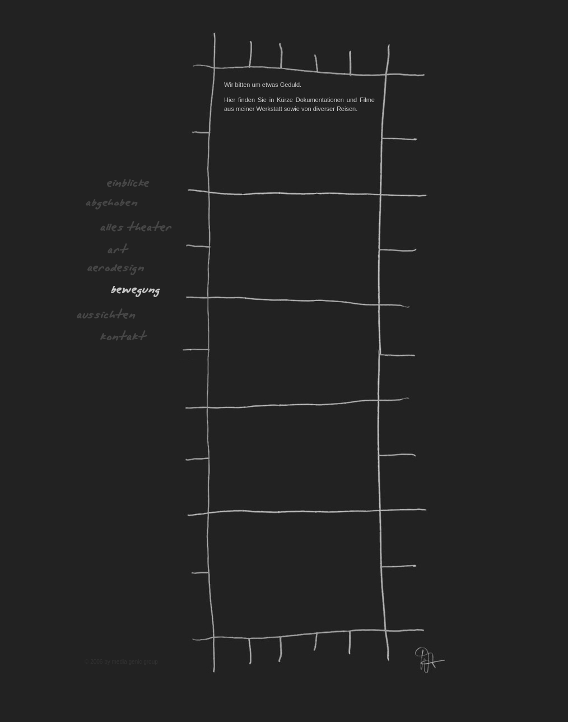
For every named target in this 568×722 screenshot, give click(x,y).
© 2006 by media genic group (121, 662)
